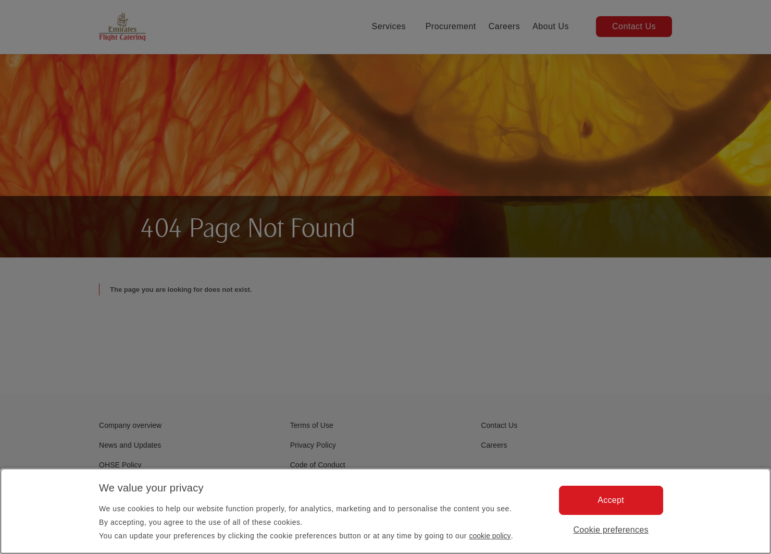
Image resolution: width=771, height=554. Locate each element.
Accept (611, 500)
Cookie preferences (611, 529)
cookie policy (490, 536)
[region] (385, 511)
